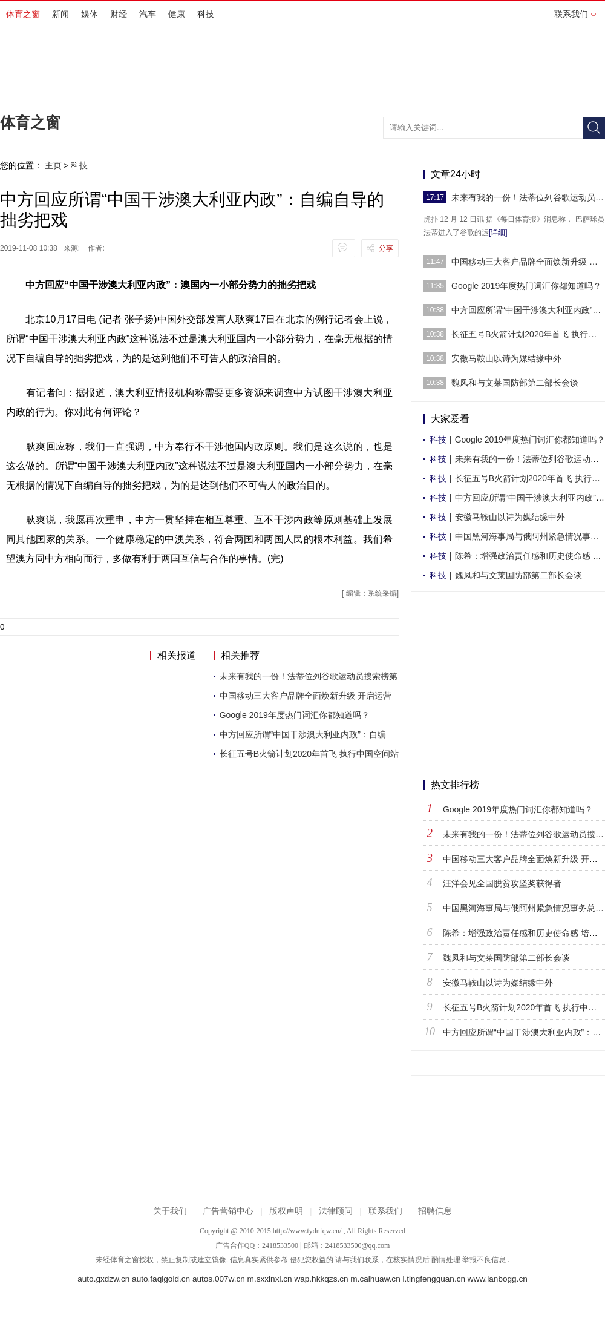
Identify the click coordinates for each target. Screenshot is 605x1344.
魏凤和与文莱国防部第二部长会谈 (514, 382)
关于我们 (170, 1211)
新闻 (60, 14)
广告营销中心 (228, 1211)
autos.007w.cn (218, 1278)
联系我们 (575, 14)
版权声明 (286, 1211)
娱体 (89, 14)
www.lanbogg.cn (498, 1278)
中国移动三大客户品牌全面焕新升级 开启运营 (305, 695)
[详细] (498, 232)
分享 (386, 248)
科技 (205, 14)
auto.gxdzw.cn (103, 1278)
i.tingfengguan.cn (433, 1278)
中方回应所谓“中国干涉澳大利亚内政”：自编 (303, 734)
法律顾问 (336, 1211)
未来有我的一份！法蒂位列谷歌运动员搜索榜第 (308, 676)
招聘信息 (435, 1211)
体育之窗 (23, 14)
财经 (118, 14)
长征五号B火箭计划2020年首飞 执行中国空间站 (309, 754)
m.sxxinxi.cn (269, 1278)
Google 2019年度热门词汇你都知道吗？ (295, 715)
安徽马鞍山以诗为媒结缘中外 (506, 358)
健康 (176, 14)
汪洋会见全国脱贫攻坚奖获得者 (502, 883)
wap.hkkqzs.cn (321, 1278)
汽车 (147, 14)
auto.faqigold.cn (161, 1278)
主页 (53, 165)
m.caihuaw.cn (375, 1278)
